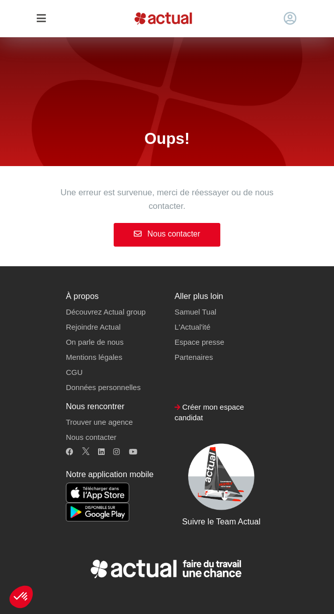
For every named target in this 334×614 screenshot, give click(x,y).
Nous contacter (167, 233)
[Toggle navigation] (41, 19)
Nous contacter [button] (91, 437)
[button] (21, 597)
